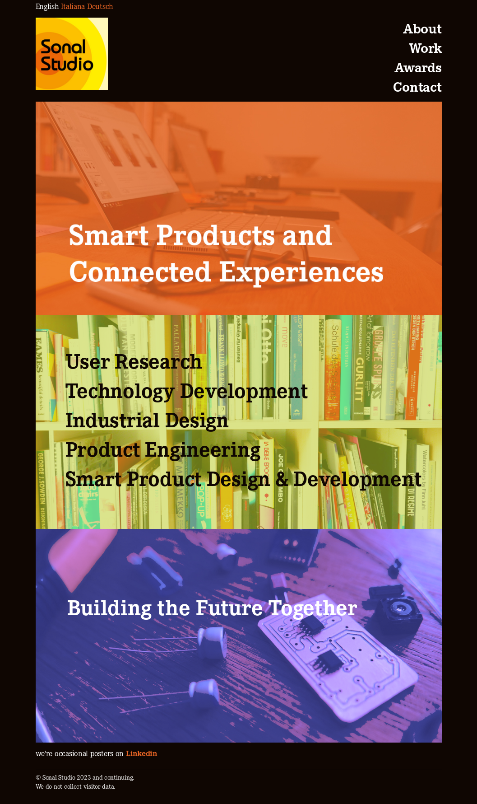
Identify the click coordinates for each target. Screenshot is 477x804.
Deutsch (100, 5)
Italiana (73, 5)
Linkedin (141, 752)
